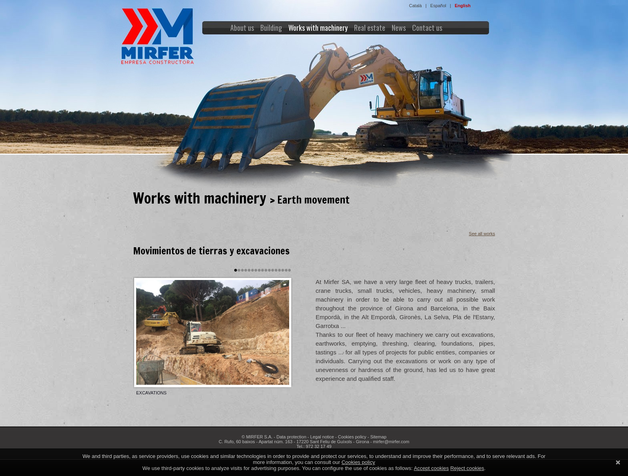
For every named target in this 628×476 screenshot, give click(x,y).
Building (271, 27)
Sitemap (378, 436)
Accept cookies (431, 468)
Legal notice (322, 436)
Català (415, 5)
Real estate (369, 27)
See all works (482, 233)
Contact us (427, 27)
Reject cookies (467, 468)
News (399, 27)
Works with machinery (318, 27)
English (463, 5)
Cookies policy (352, 436)
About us (242, 27)
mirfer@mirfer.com (391, 441)
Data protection (291, 436)
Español (438, 5)
